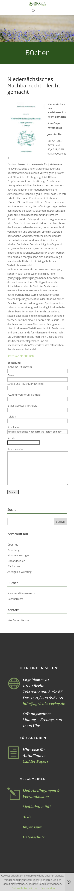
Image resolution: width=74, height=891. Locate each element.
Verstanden (48, 888)
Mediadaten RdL (36, 806)
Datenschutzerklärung (24, 888)
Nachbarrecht (15, 598)
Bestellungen (14, 550)
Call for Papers (35, 761)
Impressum (32, 827)
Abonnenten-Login (18, 555)
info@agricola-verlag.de (43, 703)
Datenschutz (33, 837)
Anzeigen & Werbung (19, 571)
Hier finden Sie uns (18, 620)
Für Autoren (14, 566)
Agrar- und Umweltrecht (21, 593)
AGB (26, 817)
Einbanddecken (16, 561)
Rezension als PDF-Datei (21, 356)
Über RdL (12, 544)
